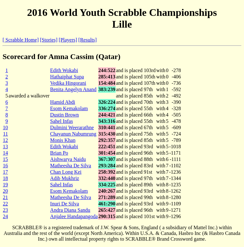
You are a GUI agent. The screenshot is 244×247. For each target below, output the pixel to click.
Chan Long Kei (66, 172)
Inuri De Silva (64, 203)
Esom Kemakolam (69, 108)
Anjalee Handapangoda (74, 216)
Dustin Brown (64, 114)
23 (5, 210)
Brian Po (59, 153)
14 (5, 153)
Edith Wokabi (64, 70)
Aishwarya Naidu (68, 159)
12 (5, 140)
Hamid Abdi (62, 102)
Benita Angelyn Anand (73, 89)
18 (5, 178)
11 (5, 134)
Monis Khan (63, 140)
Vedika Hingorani (68, 83)
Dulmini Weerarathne (72, 127)
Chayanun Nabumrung (73, 134)
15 (5, 159)
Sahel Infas (61, 121)
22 (5, 203)
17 (5, 172)
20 (5, 191)
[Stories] (49, 40)
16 (5, 165)
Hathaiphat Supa (67, 76)
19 (5, 184)
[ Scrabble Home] (21, 40)
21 (5, 197)
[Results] (87, 40)
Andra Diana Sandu (70, 210)
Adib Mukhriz (64, 178)
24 (5, 216)
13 (5, 146)
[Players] (68, 40)
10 (5, 127)
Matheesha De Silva (70, 165)
